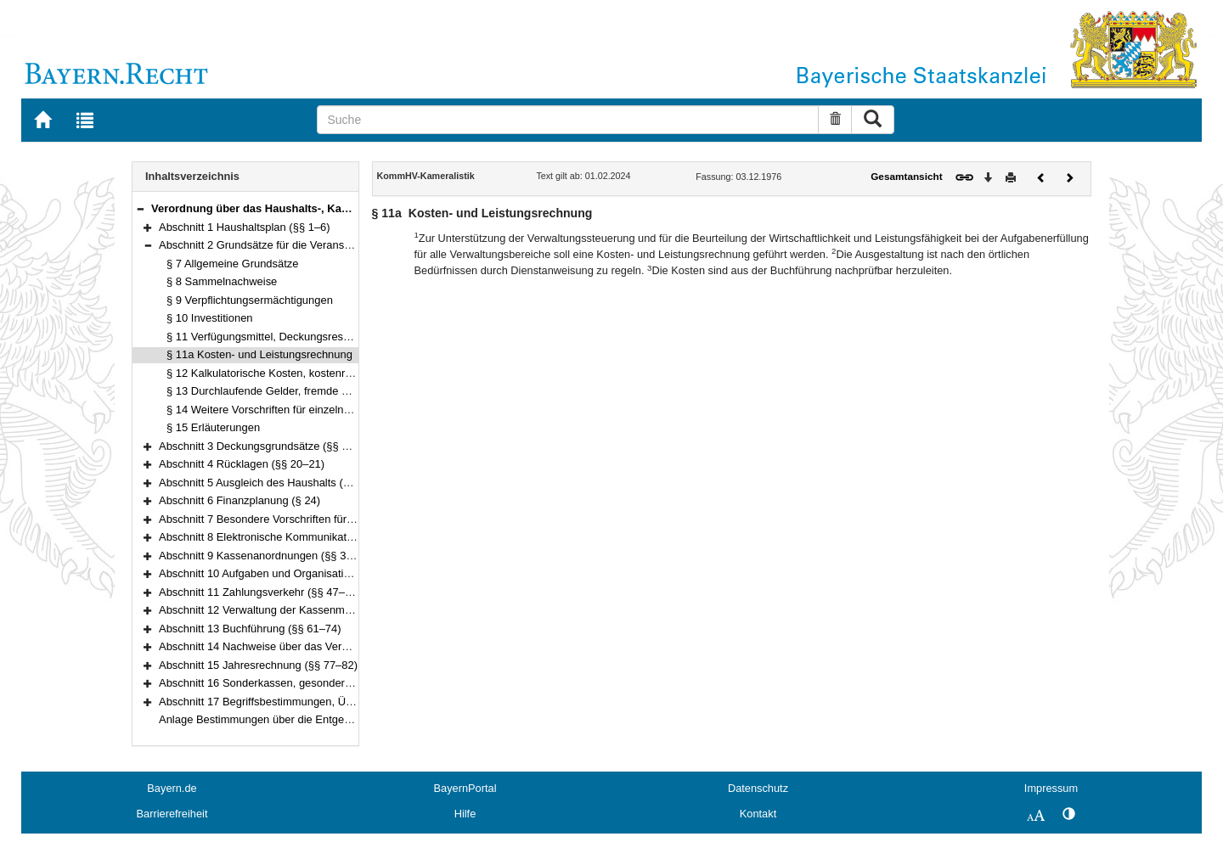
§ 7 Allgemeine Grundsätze (232, 263)
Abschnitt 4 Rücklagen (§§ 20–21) (241, 464)
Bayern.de (171, 788)
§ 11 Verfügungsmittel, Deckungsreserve (265, 336)
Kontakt (758, 813)
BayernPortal (465, 788)
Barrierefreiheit (172, 813)
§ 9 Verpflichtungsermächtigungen (249, 300)
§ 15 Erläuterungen (213, 427)
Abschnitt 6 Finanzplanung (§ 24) (239, 500)
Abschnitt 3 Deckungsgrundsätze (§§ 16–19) (267, 446)
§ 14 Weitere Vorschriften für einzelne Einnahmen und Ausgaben (324, 409)
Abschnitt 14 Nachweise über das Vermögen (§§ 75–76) (295, 646)
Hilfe (465, 813)
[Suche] (568, 119)
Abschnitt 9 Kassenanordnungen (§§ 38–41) (267, 555)
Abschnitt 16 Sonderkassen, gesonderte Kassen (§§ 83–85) (304, 683)
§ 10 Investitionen (209, 318)
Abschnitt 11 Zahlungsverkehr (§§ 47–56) (260, 592)
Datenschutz (758, 788)
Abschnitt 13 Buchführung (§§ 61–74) (250, 628)
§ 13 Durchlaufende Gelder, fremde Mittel (267, 391)
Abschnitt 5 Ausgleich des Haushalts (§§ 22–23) (275, 482)
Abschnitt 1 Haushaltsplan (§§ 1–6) (244, 227)
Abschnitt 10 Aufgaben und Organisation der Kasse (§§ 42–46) (312, 573)
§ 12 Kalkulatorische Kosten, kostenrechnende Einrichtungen (315, 373)
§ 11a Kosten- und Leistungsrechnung (259, 354)
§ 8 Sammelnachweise (221, 281)
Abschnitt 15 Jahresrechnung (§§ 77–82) (258, 665)
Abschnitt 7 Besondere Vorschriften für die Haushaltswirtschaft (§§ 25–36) (339, 519)
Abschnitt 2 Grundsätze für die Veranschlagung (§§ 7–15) (299, 245)
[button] (140, 208)
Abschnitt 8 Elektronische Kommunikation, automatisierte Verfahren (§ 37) (339, 537)
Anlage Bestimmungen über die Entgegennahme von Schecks (310, 719)
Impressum (1051, 788)
